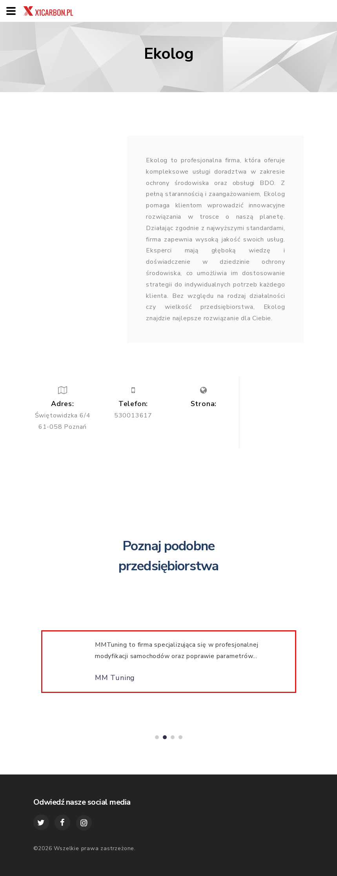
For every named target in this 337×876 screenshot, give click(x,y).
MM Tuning (115, 681)
